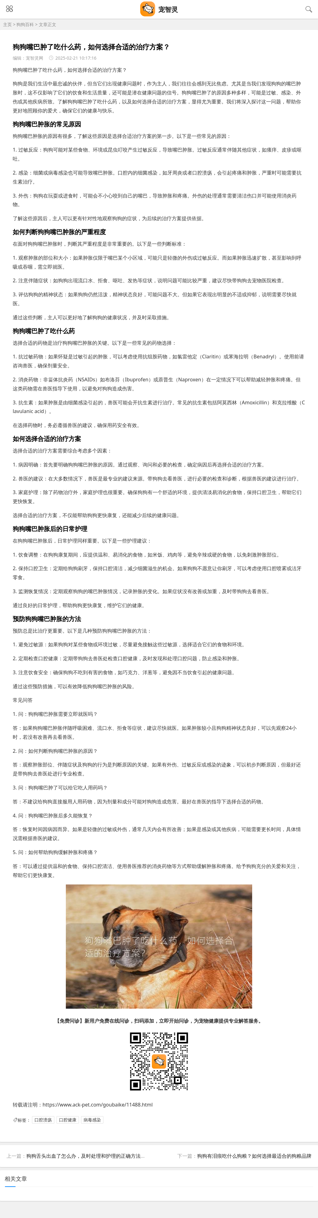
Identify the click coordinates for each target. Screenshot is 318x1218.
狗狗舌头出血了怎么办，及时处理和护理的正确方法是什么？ (93, 1155)
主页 (7, 24)
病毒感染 (92, 1120)
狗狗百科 (25, 24)
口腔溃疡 (43, 1120)
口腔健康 (67, 1120)
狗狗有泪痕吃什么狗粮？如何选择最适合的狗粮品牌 (254, 1155)
